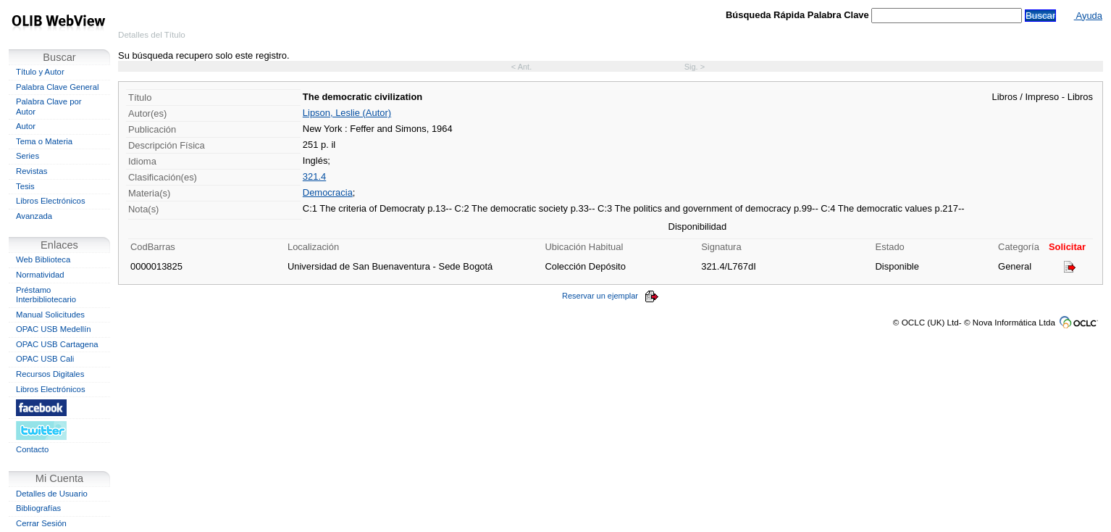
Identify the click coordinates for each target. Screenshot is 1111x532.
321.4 (314, 176)
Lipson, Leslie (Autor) (347, 112)
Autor (25, 126)
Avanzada (34, 216)
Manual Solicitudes (50, 314)
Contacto (32, 449)
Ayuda (1088, 15)
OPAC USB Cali (45, 358)
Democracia (328, 192)
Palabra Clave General (57, 87)
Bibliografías (38, 508)
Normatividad (40, 274)
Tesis (25, 186)
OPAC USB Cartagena (57, 344)
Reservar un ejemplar (610, 295)
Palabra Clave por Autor (49, 106)
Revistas (31, 171)
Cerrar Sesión (41, 523)
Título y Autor (40, 71)
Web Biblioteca (43, 259)
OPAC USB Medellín (53, 329)
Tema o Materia (44, 141)
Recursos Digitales (50, 374)
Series (27, 155)
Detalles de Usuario (52, 493)
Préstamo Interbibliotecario (46, 295)
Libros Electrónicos (50, 200)
